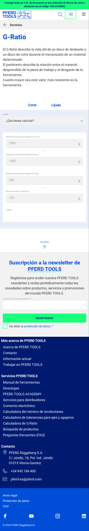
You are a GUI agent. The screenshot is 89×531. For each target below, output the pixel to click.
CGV (6, 501)
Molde (5, 114)
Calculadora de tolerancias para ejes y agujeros (38, 412)
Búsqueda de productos (21, 424)
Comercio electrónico (19, 401)
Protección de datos (16, 496)
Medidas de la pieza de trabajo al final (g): (22, 154)
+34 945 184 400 (19, 466)
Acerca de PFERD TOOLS (21, 342)
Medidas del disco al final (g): (17, 191)
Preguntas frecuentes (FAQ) (24, 430)
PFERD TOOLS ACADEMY (22, 389)
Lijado (56, 105)
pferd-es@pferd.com (22, 474)
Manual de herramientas (21, 377)
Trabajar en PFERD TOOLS (22, 359)
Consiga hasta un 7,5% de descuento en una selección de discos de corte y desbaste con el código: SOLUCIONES (44, 4)
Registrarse (44, 312)
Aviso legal (10, 490)
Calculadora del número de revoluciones (33, 406)
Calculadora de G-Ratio (20, 418)
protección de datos (37, 321)
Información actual (17, 354)
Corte (32, 105)
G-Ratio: (9, 210)
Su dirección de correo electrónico (17, 294)
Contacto (10, 348)
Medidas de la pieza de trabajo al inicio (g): (23, 137)
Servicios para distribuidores (24, 395)
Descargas (11, 383)
